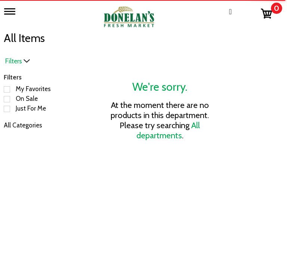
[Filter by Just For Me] (7, 109)
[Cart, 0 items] (271, 12)
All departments (168, 130)
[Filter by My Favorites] (7, 89)
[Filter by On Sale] (7, 99)
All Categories (23, 125)
